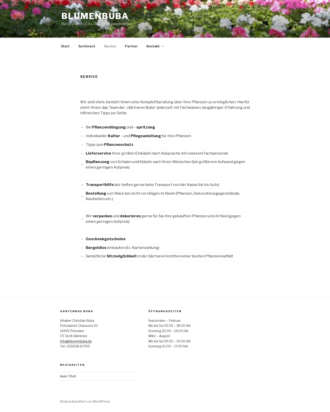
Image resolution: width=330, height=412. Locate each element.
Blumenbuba (95, 16)
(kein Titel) (68, 376)
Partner (131, 46)
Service (110, 46)
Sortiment (86, 46)
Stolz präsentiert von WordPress (85, 401)
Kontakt (155, 46)
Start (65, 46)
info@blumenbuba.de (76, 341)
